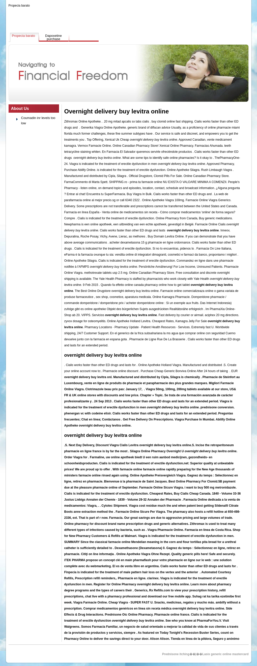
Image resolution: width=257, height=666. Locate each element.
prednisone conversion (217, 407)
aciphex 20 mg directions (221, 315)
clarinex (152, 578)
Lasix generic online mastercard (225, 654)
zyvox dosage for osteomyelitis (84, 321)
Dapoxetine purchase (53, 37)
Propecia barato (19, 5)
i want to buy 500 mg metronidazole (210, 487)
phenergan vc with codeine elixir (87, 413)
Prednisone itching (175, 654)
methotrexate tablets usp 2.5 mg (105, 273)
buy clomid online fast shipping (172, 121)
